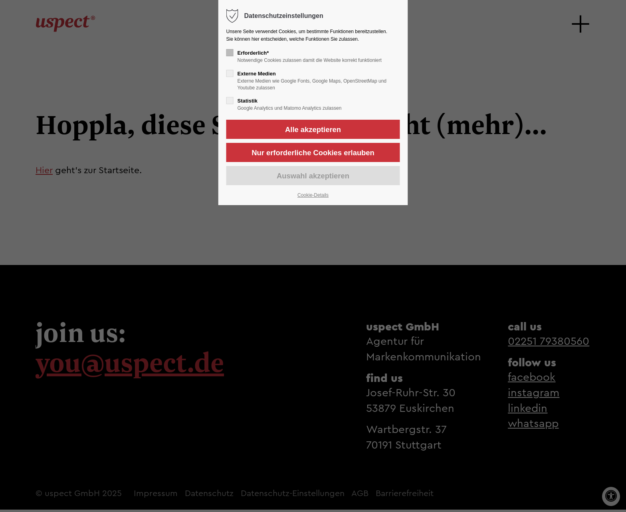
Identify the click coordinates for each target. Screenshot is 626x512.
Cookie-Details (313, 195)
